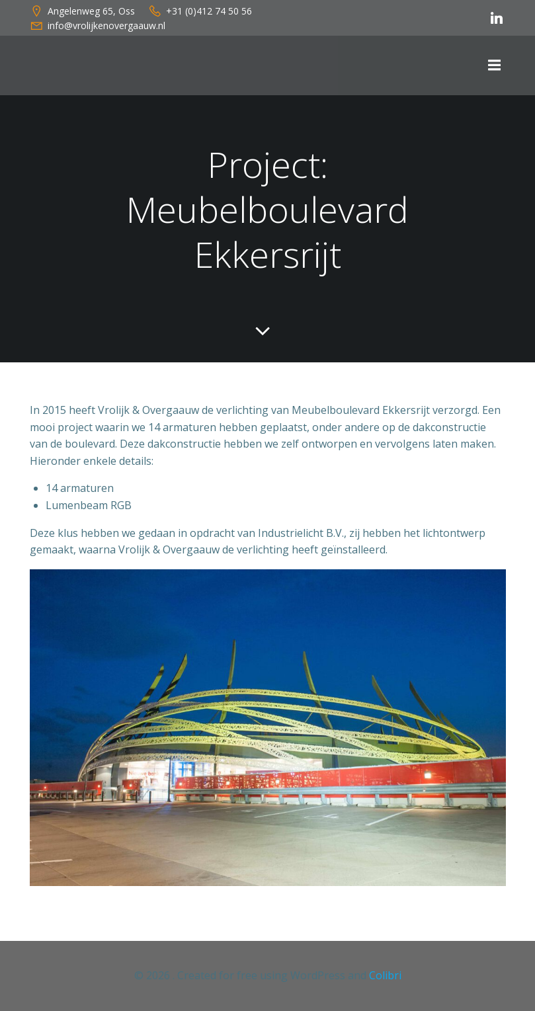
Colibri (385, 975)
